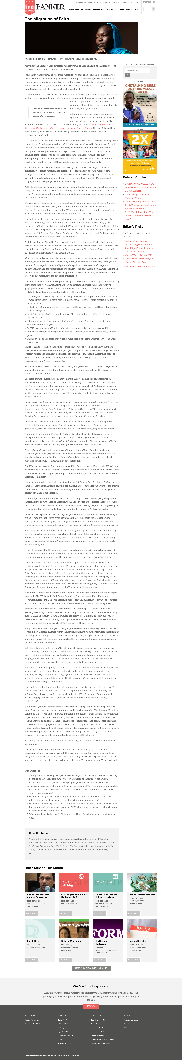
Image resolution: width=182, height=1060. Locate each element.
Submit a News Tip (98, 1020)
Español (137, 2)
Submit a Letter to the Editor (102, 1040)
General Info (63, 1020)
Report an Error (97, 1036)
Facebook (144, 3)
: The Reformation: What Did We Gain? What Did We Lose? (140, 215)
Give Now (91, 1006)
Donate (99, 2)
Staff (60, 1040)
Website (74, 947)
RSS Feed (128, 1028)
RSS (150, 3)
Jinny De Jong (32, 906)
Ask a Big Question (98, 1024)
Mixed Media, (66, 947)
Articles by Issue (131, 1020)
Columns (87, 9)
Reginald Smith (101, 953)
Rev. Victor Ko (135, 950)
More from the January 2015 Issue (91, 968)
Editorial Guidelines (66, 1024)
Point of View (40, 947)
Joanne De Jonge (136, 903)
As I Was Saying (99, 9)
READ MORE (31, 913)
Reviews (110, 9)
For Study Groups (63, 59)
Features (79, 9)
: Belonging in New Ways (140, 202)
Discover (140, 901)
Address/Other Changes (100, 1043)
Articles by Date (130, 1024)
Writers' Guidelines (65, 1043)
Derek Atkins (66, 950)
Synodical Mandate (65, 1032)
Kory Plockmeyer (102, 906)
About (124, 2)
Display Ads (116, 2)
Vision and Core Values (67, 1036)
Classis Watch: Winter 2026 (138, 255)
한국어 (130, 2)
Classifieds (106, 2)
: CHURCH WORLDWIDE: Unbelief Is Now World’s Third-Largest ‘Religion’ (140, 187)
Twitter (147, 3)
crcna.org (154, 2)
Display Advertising (32, 1020)
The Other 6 (107, 904)
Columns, (99, 904)
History (61, 1028)
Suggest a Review (98, 1028)
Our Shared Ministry (124, 9)
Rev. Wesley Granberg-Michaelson (85, 59)
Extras (136, 9)
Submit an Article (98, 1032)
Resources (91, 2)
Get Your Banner (80, 2)
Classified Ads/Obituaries (35, 1024)
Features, (52, 59)
